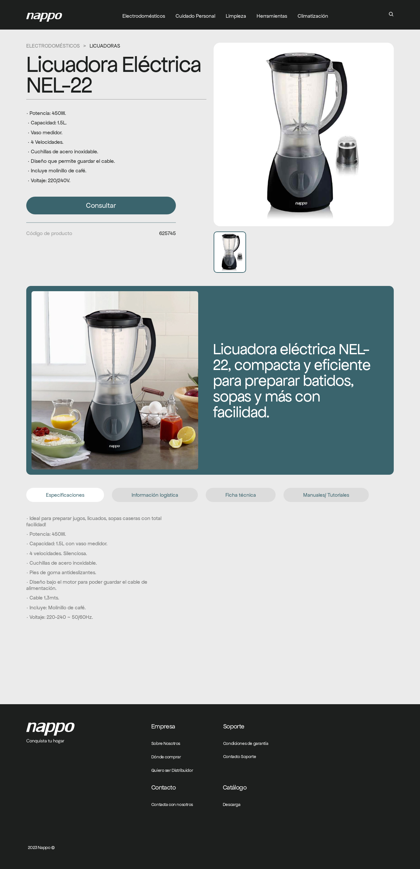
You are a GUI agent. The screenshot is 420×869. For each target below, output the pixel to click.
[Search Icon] (391, 14)
